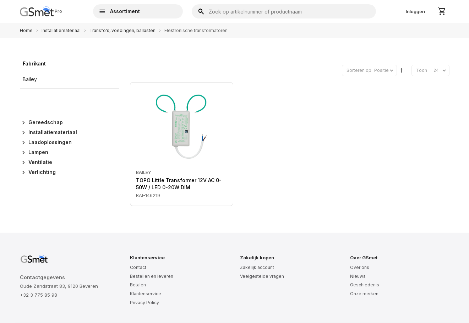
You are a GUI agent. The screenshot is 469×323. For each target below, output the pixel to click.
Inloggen (415, 11)
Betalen (138, 284)
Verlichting (42, 172)
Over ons (359, 267)
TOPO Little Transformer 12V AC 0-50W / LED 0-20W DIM (179, 183)
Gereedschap (45, 122)
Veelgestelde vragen (262, 276)
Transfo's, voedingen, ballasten (122, 30)
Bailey (143, 172)
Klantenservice (145, 293)
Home (26, 30)
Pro (41, 11)
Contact (138, 267)
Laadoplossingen (50, 142)
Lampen (38, 152)
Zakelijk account (257, 267)
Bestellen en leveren (151, 276)
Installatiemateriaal (61, 30)
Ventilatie (40, 162)
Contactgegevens (42, 277)
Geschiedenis (364, 284)
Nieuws (358, 276)
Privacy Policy (144, 302)
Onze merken (364, 293)
